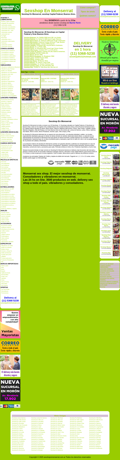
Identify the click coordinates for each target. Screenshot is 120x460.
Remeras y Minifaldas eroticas (9, 119)
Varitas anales (5, 219)
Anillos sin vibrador (6, 247)
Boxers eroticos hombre (7, 135)
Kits (2, 261)
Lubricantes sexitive (6, 44)
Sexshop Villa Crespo (31, 40)
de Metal (3, 206)
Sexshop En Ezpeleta (95, 435)
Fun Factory (4, 285)
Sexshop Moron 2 (106, 247)
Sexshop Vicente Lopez (31, 55)
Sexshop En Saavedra (76, 421)
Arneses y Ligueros (6, 101)
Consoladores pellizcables (8, 56)
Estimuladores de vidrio (7, 196)
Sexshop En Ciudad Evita (38, 441)
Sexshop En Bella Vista (76, 446)
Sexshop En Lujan (36, 427)
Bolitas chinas (5, 249)
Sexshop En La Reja (75, 430)
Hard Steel (4, 283)
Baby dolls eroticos (6, 103)
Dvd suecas (4, 183)
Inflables (3, 256)
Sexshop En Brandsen (37, 444)
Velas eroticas (5, 238)
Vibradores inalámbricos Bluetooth (10, 67)
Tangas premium (5, 126)
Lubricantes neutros (6, 32)
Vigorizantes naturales (7, 241)
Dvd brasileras (5, 165)
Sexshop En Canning (75, 443)
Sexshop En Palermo (95, 423)
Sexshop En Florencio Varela (58, 435)
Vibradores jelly (5, 77)
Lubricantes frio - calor (7, 30)
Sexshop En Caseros (37, 443)
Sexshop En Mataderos (18, 427)
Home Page (24, 62)
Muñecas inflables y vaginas (9, 208)
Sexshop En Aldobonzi (57, 450)
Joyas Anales (5, 218)
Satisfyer (3, 278)
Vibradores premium (6, 85)
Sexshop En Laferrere (95, 428)
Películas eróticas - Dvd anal (32, 64)
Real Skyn (4, 37)
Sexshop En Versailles (37, 421)
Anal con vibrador (6, 214)
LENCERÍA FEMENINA (106, 269)
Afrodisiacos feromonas (7, 229)
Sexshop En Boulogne (57, 444)
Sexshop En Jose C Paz (57, 432)
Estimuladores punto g (7, 205)
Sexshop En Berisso (17, 446)
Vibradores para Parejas (7, 69)
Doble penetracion (6, 252)
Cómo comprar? (87, 7)
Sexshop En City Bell (56, 441)
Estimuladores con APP (7, 189)
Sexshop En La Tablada (37, 430)
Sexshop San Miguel (56, 430)
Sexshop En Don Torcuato (77, 437)
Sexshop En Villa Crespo (19, 421)
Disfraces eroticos (6, 112)
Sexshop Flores (29, 38)
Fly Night (3, 35)
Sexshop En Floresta (17, 435)
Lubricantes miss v (6, 39)
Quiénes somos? (88, 16)
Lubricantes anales (6, 25)
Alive (2, 267)
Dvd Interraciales (6, 176)
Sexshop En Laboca (17, 430)
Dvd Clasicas (4, 181)
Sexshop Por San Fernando (19, 425)
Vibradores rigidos (6, 83)
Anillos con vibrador (6, 70)
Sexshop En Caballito (95, 443)
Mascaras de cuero (6, 157)
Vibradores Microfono (7, 90)
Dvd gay (3, 172)
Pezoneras (4, 239)
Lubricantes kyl (5, 34)
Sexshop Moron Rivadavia (32, 46)
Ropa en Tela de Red (7, 123)
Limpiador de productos (7, 23)
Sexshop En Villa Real (57, 418)
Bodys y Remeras (6, 134)
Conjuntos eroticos (6, 108)
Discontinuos (4, 291)
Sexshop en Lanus (75, 428)
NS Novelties (4, 274)
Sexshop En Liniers (17, 428)
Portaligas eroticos (6, 117)
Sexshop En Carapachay (57, 443)
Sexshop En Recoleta (18, 423)
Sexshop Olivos (29, 49)
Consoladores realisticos (8, 57)
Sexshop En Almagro (37, 450)
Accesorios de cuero (6, 145)
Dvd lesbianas (5, 177)
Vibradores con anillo (7, 245)
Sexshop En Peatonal (37, 423)
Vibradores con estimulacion (9, 72)
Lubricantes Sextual (6, 46)
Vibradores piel (5, 79)
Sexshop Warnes (29, 52)
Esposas (3, 232)
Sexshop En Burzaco (18, 444)
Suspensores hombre (7, 141)
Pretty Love (4, 276)
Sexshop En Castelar (95, 441)
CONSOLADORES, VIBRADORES (105, 266)
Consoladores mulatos (7, 54)
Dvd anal (3, 161)
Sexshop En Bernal (94, 444)
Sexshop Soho (74, 435)
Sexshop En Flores (36, 435)
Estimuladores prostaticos (8, 203)
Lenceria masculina (6, 139)
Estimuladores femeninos (8, 199)
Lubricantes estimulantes (8, 28)
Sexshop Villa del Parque (32, 33)
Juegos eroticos (5, 234)
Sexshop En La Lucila (18, 432)
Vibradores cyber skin (7, 74)
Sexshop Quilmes (29, 43)
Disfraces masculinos (7, 137)
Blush (2, 269)
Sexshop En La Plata (95, 430)
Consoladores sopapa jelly (8, 59)
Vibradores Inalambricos (7, 81)
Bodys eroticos (5, 105)
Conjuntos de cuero (6, 147)
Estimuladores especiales (8, 198)
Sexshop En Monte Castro (58, 425)
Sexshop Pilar (28, 57)
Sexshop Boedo (29, 37)
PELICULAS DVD (105, 274)
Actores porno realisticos (8, 50)
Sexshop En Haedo (17, 434)
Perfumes (3, 43)
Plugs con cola (5, 221)
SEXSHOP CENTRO (106, 276)
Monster (3, 63)
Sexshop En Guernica (37, 434)
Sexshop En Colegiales (37, 439)
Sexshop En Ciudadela (18, 441)
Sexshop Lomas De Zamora (39, 418)
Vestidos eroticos (6, 130)
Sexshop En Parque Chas (77, 423)
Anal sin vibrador (5, 216)
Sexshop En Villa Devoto (96, 419)
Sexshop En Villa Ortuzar (19, 419)
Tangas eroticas (5, 124)
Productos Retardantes (7, 260)
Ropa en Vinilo (5, 121)
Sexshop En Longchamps (96, 427)
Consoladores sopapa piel (8, 61)
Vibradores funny (6, 76)
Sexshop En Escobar (37, 437)
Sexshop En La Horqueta (38, 432)
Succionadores (5, 192)
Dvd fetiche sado (5, 169)
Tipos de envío (88, 11)
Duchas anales (5, 212)
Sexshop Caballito (30, 35)
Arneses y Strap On (6, 251)
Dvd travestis (4, 185)
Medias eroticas (5, 115)
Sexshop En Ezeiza (17, 437)
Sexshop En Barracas (18, 448)
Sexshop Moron (29, 44)
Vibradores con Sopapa (7, 94)
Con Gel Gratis (5, 289)
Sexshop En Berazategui (38, 446)
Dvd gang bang (5, 170)
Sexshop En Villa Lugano (77, 419)
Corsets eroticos (5, 110)
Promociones (4, 293)
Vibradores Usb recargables (8, 95)
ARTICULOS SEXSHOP (107, 264)
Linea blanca (4, 154)
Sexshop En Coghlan (56, 439)
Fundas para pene (6, 254)
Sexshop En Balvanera (37, 448)
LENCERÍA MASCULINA (107, 271)
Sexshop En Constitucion (19, 439)
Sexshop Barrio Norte (31, 30)
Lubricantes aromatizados (8, 27)
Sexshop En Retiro (94, 421)
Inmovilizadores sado (7, 150)
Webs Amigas (60, 416)
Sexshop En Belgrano (95, 446)
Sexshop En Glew (55, 434)
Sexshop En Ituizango (76, 432)
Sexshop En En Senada (57, 437)
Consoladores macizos (7, 52)
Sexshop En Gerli (74, 434)
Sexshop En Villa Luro (37, 419)
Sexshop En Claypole (95, 439)
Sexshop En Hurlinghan (95, 432)
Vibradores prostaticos (7, 86)
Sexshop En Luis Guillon (57, 427)
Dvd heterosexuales (6, 174)
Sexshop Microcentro (31, 32)
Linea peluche (5, 156)
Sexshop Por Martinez (76, 418)
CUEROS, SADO (105, 273)
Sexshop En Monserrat (48, 10)
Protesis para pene (6, 258)
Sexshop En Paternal (56, 423)
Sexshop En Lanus (56, 428)
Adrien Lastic (4, 265)
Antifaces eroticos (6, 227)
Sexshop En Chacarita (76, 441)
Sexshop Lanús (29, 48)
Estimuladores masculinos (8, 201)
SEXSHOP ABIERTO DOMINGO (109, 281)
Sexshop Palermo (29, 29)
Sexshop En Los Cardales (77, 427)
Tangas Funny (5, 128)
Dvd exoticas (4, 167)
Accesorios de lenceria (7, 99)
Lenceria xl (4, 114)
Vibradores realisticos (7, 88)
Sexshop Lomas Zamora (18, 418)
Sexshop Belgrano (30, 27)
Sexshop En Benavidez (57, 446)
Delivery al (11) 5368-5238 (10, 299)
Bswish (3, 271)
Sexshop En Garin (94, 434)
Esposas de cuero (6, 148)
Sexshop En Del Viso (95, 437)
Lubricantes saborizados (8, 41)
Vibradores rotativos (6, 92)
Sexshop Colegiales (30, 54)
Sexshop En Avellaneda (95, 448)
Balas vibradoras (5, 190)
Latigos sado (4, 152)
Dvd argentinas (5, 163)
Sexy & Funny (5, 281)
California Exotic (5, 273)
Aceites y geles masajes (7, 21)
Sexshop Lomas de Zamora (33, 41)
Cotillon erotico (5, 231)
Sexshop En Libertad (37, 428)
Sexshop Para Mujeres (106, 235)
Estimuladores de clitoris (8, 194)
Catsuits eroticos (5, 106)
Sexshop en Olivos (36, 425)
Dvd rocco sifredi (5, 179)
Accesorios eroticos (6, 225)
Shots (2, 280)
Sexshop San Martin (30, 51)
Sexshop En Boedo (75, 444)
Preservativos (5, 236)
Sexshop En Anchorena (18, 450)
